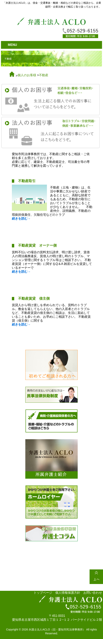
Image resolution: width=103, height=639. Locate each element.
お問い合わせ (92, 592)
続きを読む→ (21, 218)
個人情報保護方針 (67, 592)
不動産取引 (27, 181)
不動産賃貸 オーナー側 (37, 245)
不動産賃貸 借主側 (34, 298)
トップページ (42, 592)
